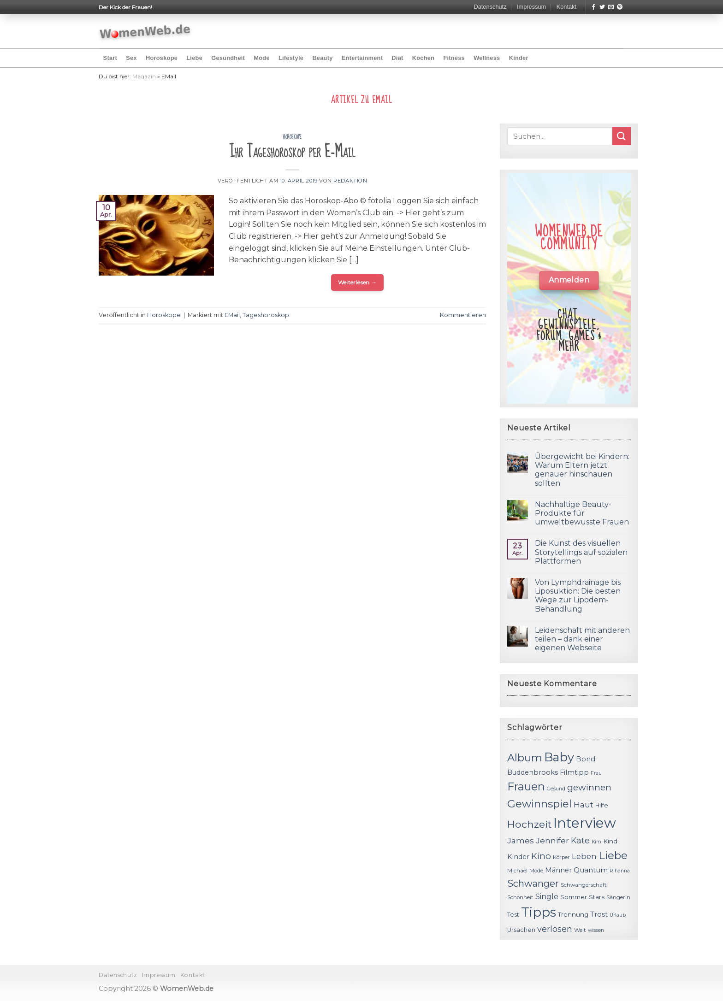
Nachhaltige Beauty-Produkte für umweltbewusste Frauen (582, 513)
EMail (232, 315)
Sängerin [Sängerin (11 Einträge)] (618, 897)
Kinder (518, 57)
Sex (131, 57)
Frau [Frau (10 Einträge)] (596, 773)
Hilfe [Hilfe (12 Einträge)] (601, 805)
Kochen (423, 57)
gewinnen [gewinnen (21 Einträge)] (589, 787)
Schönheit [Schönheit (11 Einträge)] (520, 897)
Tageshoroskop (266, 315)
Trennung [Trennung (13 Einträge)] (573, 914)
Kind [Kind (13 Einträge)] (610, 841)
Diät (397, 57)
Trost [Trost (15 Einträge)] (599, 914)
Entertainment (362, 57)
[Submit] (621, 136)
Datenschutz (490, 6)
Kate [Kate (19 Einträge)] (580, 840)
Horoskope (162, 57)
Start (110, 57)
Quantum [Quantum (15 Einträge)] (591, 870)
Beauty (322, 57)
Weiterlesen (357, 282)
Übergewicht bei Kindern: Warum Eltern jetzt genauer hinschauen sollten (582, 470)
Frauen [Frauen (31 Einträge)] (526, 786)
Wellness (487, 57)
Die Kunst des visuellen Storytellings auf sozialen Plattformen (581, 552)
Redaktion (350, 180)
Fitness (454, 57)
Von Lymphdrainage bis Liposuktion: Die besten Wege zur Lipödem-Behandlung (578, 595)
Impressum (531, 6)
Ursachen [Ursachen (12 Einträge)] (521, 929)
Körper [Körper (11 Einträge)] (561, 857)
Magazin (144, 76)
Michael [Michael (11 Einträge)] (517, 870)
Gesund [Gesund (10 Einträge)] (556, 789)
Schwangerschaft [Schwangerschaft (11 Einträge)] (584, 885)
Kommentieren (463, 315)
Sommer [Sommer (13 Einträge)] (573, 897)
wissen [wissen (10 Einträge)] (596, 930)
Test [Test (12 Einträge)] (513, 914)
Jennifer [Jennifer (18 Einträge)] (552, 840)
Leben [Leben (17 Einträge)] (584, 856)
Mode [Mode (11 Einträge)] (536, 870)
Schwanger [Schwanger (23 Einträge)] (533, 883)
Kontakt (566, 6)
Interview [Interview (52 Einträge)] (584, 823)
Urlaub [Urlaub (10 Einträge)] (618, 915)
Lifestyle (291, 57)
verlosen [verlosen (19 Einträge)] (554, 929)
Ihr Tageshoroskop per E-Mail (292, 151)
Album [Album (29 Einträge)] (524, 757)
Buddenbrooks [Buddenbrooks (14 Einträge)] (532, 772)
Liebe (194, 57)
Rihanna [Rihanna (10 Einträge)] (620, 871)
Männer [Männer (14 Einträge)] (558, 870)
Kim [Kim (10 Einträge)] (596, 842)
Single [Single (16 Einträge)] (546, 896)
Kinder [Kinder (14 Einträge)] (518, 857)
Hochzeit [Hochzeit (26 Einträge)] (529, 824)
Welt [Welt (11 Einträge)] (580, 930)
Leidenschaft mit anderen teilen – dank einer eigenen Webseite (582, 639)
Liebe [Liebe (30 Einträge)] (613, 855)
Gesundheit (228, 57)
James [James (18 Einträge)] (520, 840)
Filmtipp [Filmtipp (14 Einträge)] (574, 772)
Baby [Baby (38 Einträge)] (559, 757)
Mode (261, 57)
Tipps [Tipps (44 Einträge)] (538, 912)
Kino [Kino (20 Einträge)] (541, 856)
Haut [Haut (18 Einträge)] (583, 804)
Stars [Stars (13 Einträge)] (596, 897)
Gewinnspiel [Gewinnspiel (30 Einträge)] (539, 803)
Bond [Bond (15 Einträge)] (585, 758)
